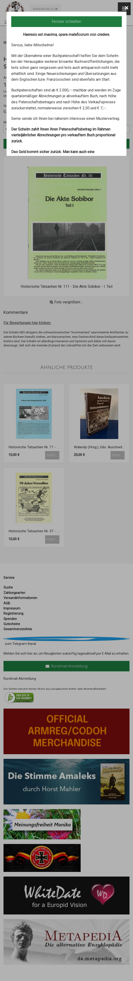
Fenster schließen (66, 21)
